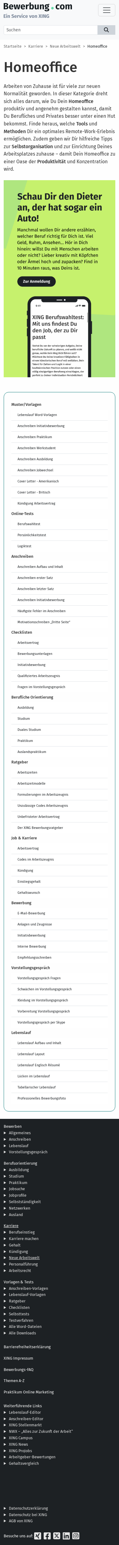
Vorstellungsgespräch (28, 1152)
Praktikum (25, 740)
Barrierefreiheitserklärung (27, 1347)
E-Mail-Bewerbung (31, 913)
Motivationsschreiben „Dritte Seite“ (44, 622)
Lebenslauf (18, 1146)
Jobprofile (17, 1195)
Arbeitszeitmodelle (32, 783)
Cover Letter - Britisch (34, 492)
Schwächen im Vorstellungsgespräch (45, 989)
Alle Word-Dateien (25, 1326)
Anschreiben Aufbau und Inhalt (40, 566)
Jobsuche (17, 1189)
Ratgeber (17, 1301)
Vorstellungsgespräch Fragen (39, 978)
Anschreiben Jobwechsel (35, 470)
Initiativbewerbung (32, 664)
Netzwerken (19, 1208)
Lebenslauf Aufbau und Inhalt (39, 1042)
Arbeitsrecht (20, 1271)
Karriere (35, 46)
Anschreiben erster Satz (35, 577)
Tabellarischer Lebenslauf (37, 1087)
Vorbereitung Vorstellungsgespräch (44, 1011)
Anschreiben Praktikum (35, 436)
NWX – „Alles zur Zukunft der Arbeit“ (41, 1431)
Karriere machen (23, 1239)
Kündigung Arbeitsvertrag (36, 503)
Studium (24, 718)
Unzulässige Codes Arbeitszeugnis (43, 805)
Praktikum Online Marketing (29, 1392)
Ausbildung (26, 707)
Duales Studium (29, 729)
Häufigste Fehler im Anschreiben (41, 610)
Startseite (13, 46)
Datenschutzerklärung (28, 1508)
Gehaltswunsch (29, 892)
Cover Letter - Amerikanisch (38, 481)
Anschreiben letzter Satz (36, 588)
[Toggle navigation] (106, 10)
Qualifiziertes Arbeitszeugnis (39, 675)
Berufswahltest (29, 523)
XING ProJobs (20, 1451)
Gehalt (15, 1245)
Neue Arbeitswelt (65, 46)
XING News (18, 1444)
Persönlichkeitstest (32, 535)
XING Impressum (18, 1358)
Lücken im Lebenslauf (34, 1076)
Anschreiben (20, 1139)
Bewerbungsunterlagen (35, 653)
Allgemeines (20, 1133)
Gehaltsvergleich (24, 1463)
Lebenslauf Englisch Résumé (39, 1065)
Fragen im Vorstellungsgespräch (41, 686)
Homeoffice (97, 46)
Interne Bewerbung (32, 946)
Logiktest (24, 546)
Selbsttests (19, 1314)
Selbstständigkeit (25, 1202)
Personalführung (23, 1264)
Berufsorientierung (20, 1163)
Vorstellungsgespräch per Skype (41, 1022)
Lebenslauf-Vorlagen (27, 1294)
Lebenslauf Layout (31, 1054)
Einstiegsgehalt (29, 881)
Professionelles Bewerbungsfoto (42, 1098)
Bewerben (13, 1126)
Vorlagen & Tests (19, 1282)
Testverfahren (21, 1320)
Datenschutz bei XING (28, 1515)
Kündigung (25, 870)
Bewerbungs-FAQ (19, 1370)
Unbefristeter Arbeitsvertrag (39, 816)
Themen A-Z (14, 1381)
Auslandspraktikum (32, 751)
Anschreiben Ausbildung (35, 459)
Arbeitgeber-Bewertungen (32, 1457)
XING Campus (21, 1438)
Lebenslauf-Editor (25, 1412)
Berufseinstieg (22, 1232)
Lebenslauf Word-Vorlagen (37, 414)
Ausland (16, 1215)
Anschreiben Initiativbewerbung (41, 425)
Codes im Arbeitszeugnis (36, 859)
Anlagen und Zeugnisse (35, 924)
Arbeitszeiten (27, 772)
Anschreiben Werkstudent (37, 448)
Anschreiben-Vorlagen (28, 1288)
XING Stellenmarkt (25, 1425)
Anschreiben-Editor (26, 1419)
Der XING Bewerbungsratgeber (40, 827)
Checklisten (19, 1307)
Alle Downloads (22, 1333)
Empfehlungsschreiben (34, 957)
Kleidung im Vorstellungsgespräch (43, 1000)
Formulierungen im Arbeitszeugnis (43, 794)
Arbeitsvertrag (28, 642)
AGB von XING (21, 1521)
